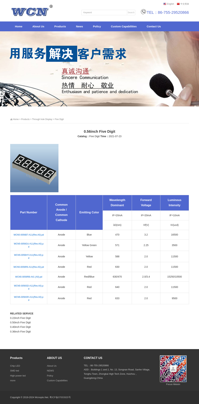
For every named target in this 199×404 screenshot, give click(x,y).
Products (25, 119)
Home (16, 119)
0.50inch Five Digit (20, 322)
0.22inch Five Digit (20, 318)
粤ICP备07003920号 (60, 397)
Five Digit (59, 119)
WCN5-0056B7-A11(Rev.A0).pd (29, 235)
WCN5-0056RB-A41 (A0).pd (28, 277)
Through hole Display (42, 119)
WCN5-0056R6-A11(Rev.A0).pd (29, 267)
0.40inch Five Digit (20, 326)
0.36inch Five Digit (20, 331)
